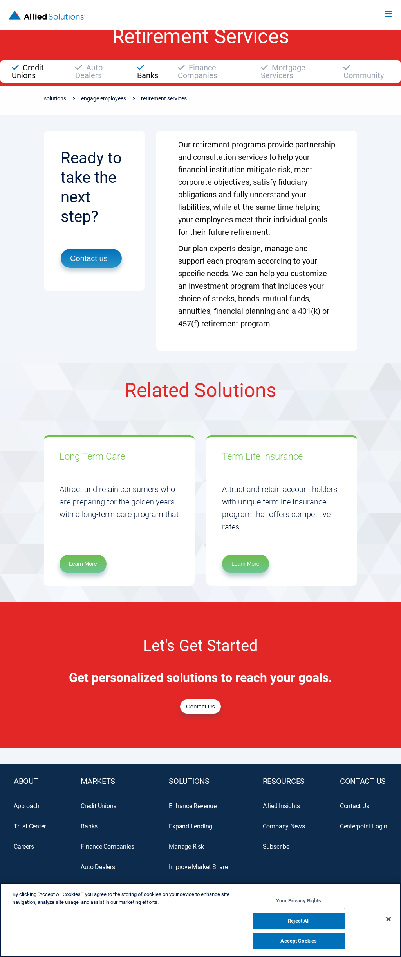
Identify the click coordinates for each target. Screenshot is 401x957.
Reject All (298, 921)
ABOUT (26, 781)
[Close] (388, 919)
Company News (284, 826)
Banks (89, 826)
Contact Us (363, 781)
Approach (27, 806)
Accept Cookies (298, 941)
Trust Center (30, 826)
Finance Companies (107, 846)
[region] (200, 920)
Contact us (89, 258)
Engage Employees (103, 98)
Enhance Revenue (193, 806)
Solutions (55, 98)
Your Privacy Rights (298, 900)
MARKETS (98, 781)
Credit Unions (98, 806)
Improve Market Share (198, 867)
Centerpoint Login (363, 826)
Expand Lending (190, 826)
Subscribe (276, 846)
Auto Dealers (98, 867)
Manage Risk (186, 846)
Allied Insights (281, 806)
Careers (24, 846)
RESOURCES (284, 781)
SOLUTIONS (189, 781)
